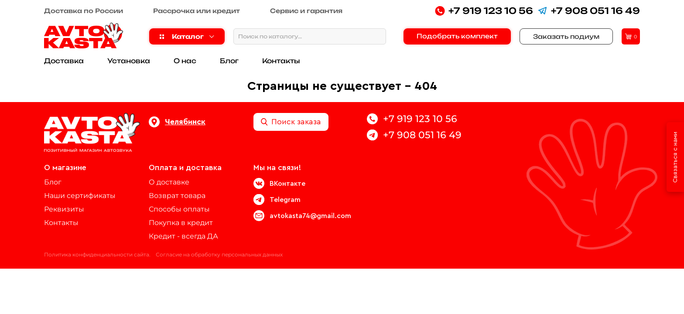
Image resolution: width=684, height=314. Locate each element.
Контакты (281, 61)
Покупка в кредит (181, 222)
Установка (128, 61)
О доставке (169, 182)
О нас (185, 61)
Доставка (64, 61)
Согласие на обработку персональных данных (219, 254)
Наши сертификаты (80, 195)
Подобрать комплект (457, 36)
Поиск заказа (291, 122)
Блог (229, 61)
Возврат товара (177, 195)
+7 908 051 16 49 (588, 10)
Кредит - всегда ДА (183, 236)
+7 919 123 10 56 (484, 10)
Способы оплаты (179, 209)
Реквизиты (64, 209)
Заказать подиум (566, 36)
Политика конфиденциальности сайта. (97, 254)
